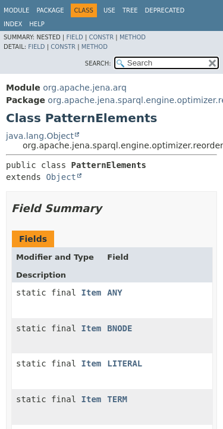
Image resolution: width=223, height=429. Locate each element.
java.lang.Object (40, 136)
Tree (130, 10)
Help (36, 24)
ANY (114, 292)
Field (74, 37)
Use (109, 10)
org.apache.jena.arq (84, 87)
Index (13, 24)
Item (91, 292)
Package (50, 10)
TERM (117, 399)
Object (61, 177)
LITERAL (124, 363)
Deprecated (165, 10)
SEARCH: (98, 63)
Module (16, 10)
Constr (101, 37)
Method (133, 37)
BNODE (119, 328)
